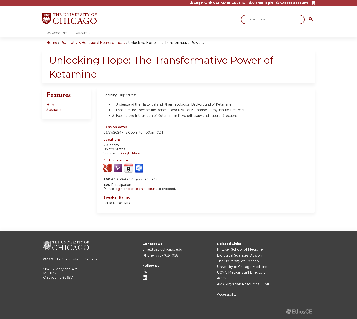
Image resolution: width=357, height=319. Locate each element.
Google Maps (129, 153)
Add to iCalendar (128, 168)
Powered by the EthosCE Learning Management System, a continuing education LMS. (299, 311)
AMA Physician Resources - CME (243, 284)
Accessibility (227, 294)
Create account (294, 2)
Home (51, 43)
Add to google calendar (108, 168)
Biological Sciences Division (239, 255)
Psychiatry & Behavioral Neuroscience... (93, 43)
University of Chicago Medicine (242, 267)
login (119, 189)
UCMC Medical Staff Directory (241, 272)
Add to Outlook (139, 168)
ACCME (223, 278)
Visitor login (262, 2)
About (81, 33)
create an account (142, 189)
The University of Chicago (76, 259)
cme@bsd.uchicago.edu (162, 249)
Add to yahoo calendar (118, 168)
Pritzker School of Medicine (240, 249)
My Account (56, 33)
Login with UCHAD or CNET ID (219, 2)
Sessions (53, 109)
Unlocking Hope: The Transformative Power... (166, 43)
